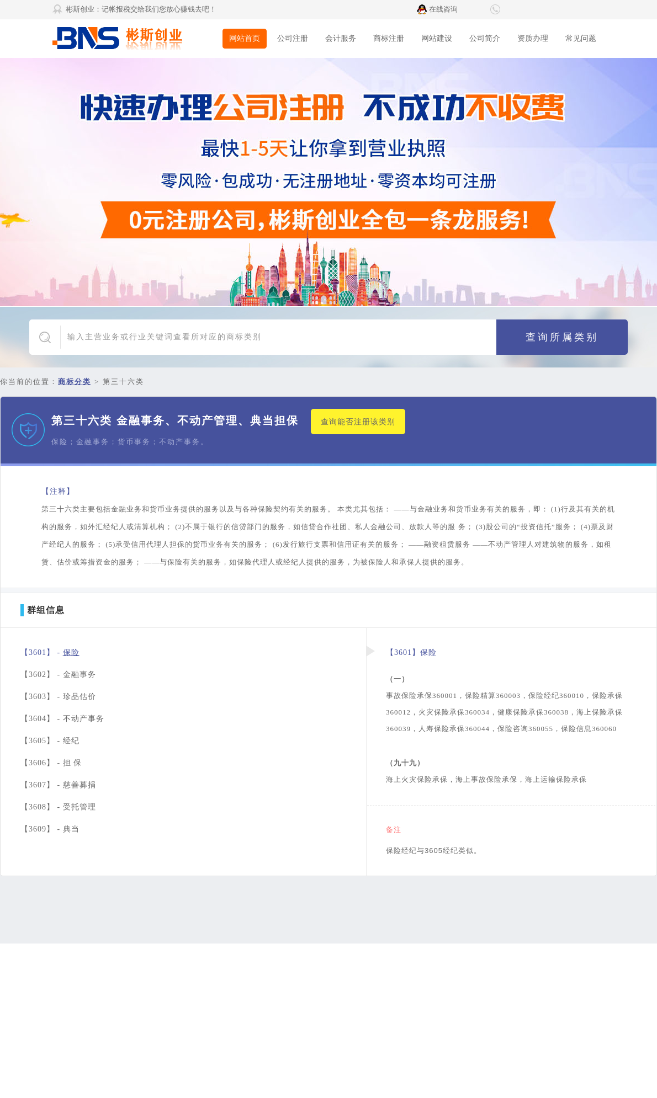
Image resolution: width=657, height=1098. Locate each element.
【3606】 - (51, 763)
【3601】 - (50, 652)
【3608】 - (58, 807)
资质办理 (532, 38)
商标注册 (388, 38)
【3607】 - (58, 785)
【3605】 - (50, 741)
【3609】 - (50, 829)
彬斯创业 (135, 38)
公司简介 (484, 38)
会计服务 (340, 38)
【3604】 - (62, 719)
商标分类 (74, 381)
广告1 (328, 182)
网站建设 (436, 38)
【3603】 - (58, 696)
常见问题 (580, 38)
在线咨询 (443, 9)
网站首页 (244, 38)
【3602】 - (58, 674)
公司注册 (292, 38)
